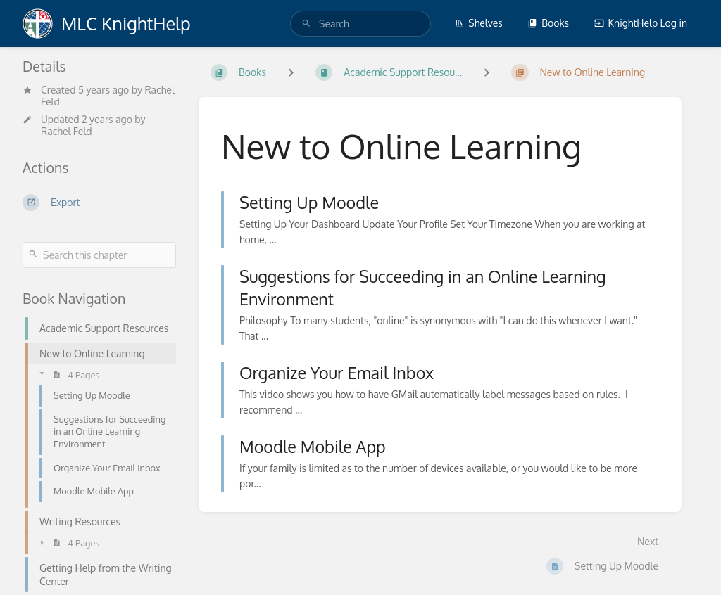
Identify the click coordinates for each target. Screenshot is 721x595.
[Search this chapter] (99, 255)
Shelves (478, 23)
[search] (360, 24)
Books (548, 23)
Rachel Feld (66, 131)
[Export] (99, 202)
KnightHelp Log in (640, 23)
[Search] (306, 24)
